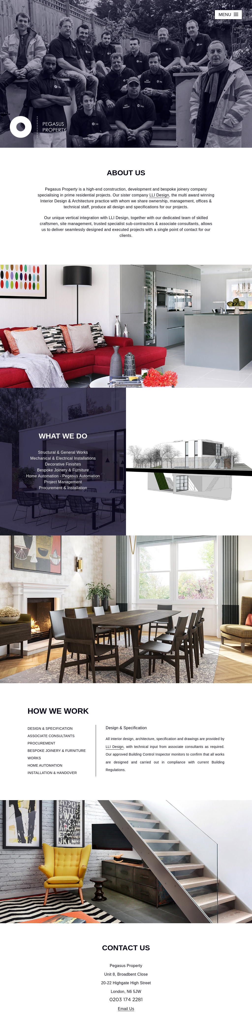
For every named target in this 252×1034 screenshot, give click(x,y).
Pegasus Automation (81, 476)
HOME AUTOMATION (45, 765)
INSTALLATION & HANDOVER (52, 773)
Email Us (126, 1009)
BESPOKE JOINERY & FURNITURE (57, 751)
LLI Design (159, 195)
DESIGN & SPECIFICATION (50, 728)
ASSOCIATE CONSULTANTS (51, 736)
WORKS (34, 758)
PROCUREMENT (41, 743)
